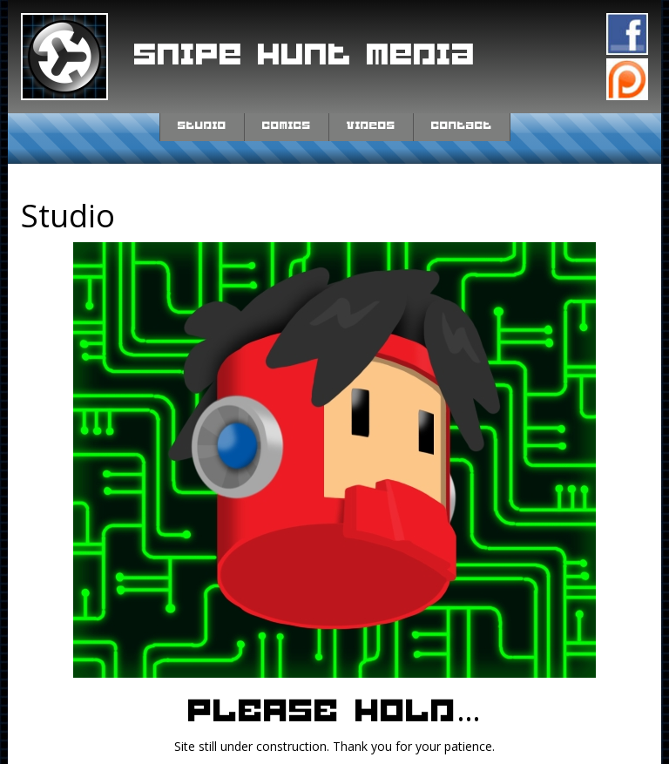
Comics (286, 125)
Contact (461, 125)
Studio (202, 125)
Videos (371, 125)
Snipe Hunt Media (305, 56)
